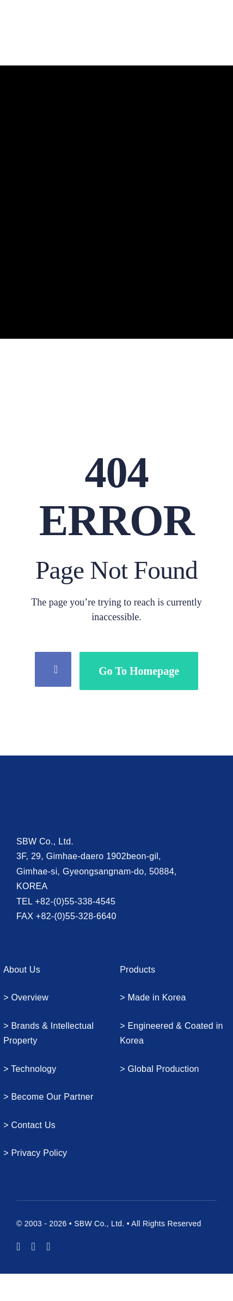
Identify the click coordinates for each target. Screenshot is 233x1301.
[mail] (48, 1246)
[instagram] (34, 1246)
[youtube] (18, 1246)
